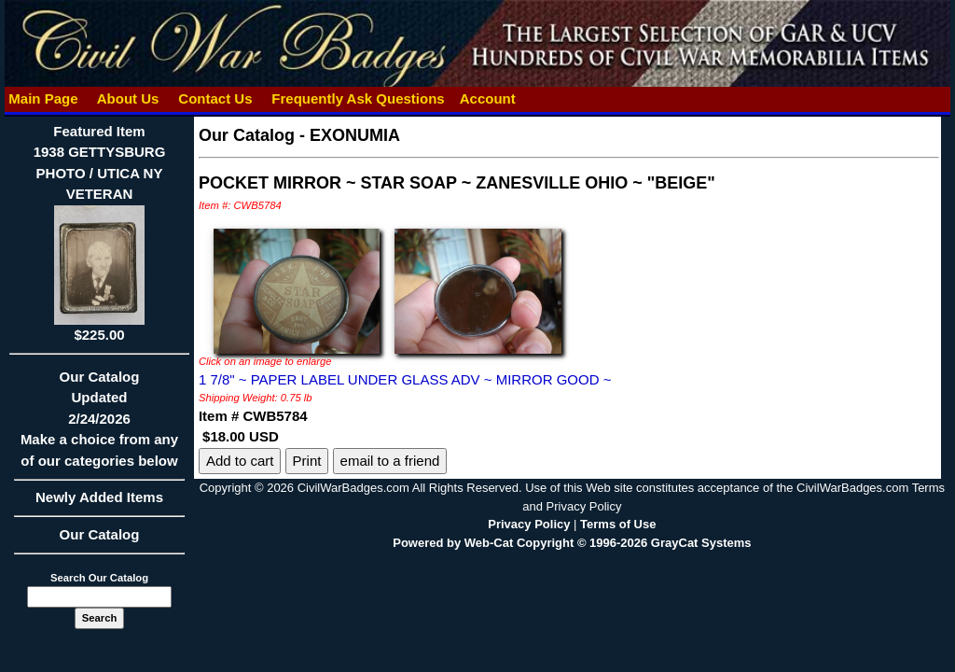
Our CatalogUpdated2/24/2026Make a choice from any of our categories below (99, 425)
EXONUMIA (355, 135)
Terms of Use (618, 524)
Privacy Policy (529, 524)
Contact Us (215, 98)
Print (307, 461)
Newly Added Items (99, 503)
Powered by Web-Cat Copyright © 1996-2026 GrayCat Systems (572, 543)
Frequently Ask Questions (358, 98)
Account (488, 98)
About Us (127, 98)
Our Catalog (100, 534)
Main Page (43, 98)
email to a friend (390, 461)
